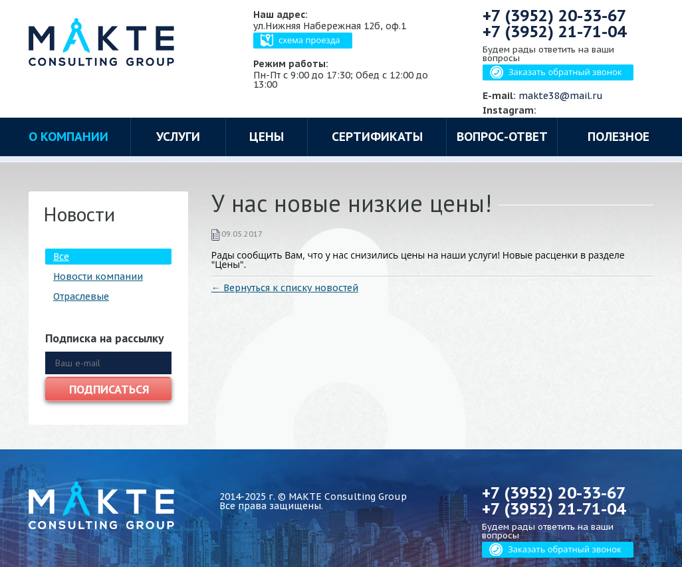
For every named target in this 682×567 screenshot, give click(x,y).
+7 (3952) (554, 15)
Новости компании (98, 277)
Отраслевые (81, 296)
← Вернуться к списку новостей (284, 288)
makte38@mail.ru (560, 96)
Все (61, 257)
